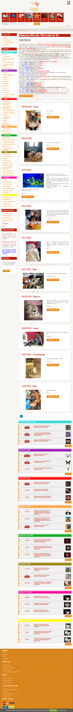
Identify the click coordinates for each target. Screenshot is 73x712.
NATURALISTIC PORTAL (8, 210)
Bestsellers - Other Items (26, 535)
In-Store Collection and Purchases (12, 672)
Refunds (5, 691)
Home (53, 27)
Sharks (28, 16)
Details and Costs (8, 678)
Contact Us (58, 27)
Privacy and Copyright (9, 693)
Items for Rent (7, 669)
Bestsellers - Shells (24, 478)
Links (4, 226)
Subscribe (6, 271)
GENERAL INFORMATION (8, 230)
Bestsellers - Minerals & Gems (27, 422)
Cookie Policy (7, 696)
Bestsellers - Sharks (25, 506)
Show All (68, 446)
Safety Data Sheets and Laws (8, 220)
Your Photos (22, 30)
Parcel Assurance (8, 680)
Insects (13, 16)
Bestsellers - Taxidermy (25, 592)
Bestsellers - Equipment (25, 620)
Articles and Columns (7, 215)
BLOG (63, 27)
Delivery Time (7, 683)
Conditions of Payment (9, 667)
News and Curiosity (7, 218)
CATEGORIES (6, 49)
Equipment (59, 16)
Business (6, 654)
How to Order (7, 665)
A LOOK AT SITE (6, 34)
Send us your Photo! (26, 96)
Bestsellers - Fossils (24, 564)
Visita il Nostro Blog (7, 213)
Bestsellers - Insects (25, 450)
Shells (21, 16)
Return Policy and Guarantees (11, 689)
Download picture (53, 117)
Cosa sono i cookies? (62, 710)
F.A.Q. (5, 656)
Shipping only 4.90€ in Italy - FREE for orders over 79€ (39, 35)
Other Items (36, 16)
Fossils (44, 16)
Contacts (6, 658)
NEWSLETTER (6, 258)
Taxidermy (52, 16)
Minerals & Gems (5, 16)
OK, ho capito (53, 710)
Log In (49, 27)
